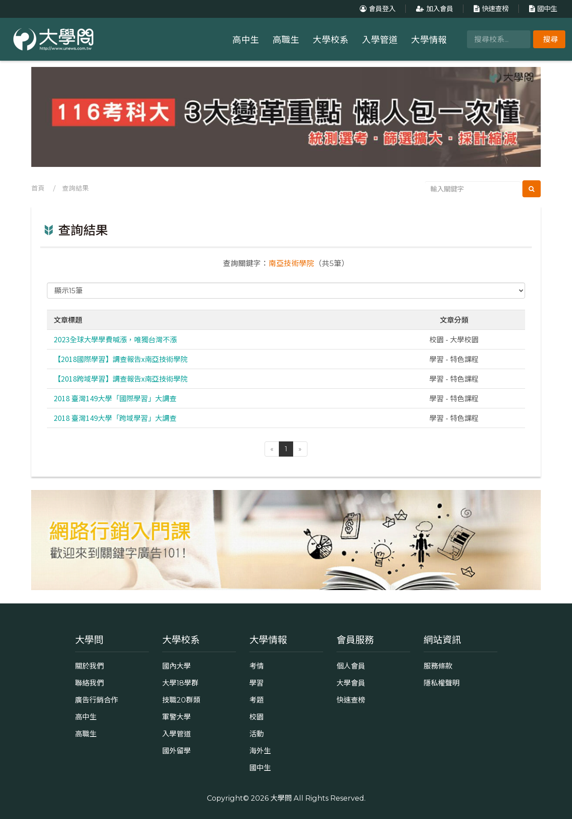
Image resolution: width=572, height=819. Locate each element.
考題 (256, 699)
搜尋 (550, 39)
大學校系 (331, 39)
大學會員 (350, 682)
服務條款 (438, 665)
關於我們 (89, 665)
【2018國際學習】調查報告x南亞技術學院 (121, 358)
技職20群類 (181, 699)
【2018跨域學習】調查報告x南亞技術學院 (121, 378)
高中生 (245, 39)
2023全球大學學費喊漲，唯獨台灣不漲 (115, 339)
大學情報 (429, 39)
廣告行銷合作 (96, 699)
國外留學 (176, 750)
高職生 (286, 39)
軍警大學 (176, 716)
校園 (256, 716)
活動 (256, 733)
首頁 (38, 188)
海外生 (260, 750)
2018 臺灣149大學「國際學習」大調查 (115, 398)
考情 (256, 665)
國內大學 (176, 665)
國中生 (542, 8)
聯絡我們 (89, 682)
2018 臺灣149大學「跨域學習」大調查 (115, 417)
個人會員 (350, 665)
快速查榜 (490, 8)
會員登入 (376, 8)
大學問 (281, 798)
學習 (256, 682)
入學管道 (380, 39)
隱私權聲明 (441, 682)
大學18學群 (180, 682)
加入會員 (433, 8)
